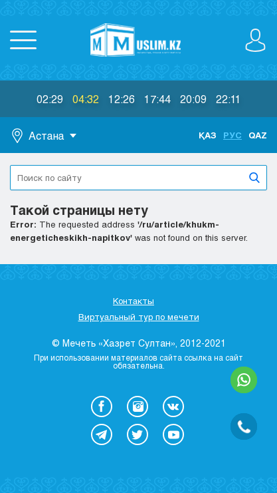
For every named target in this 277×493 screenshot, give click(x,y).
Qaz (257, 135)
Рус (232, 135)
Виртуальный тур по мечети (138, 316)
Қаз (208, 135)
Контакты (133, 300)
